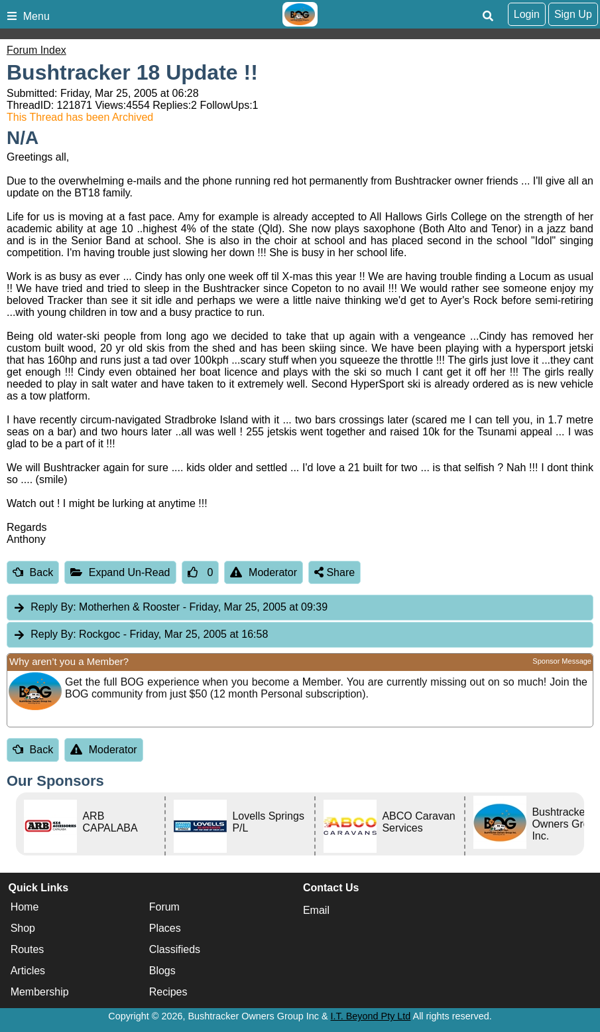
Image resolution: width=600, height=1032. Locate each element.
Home (25, 907)
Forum (164, 907)
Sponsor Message (561, 661)
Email (316, 910)
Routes (27, 949)
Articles (28, 970)
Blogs (162, 970)
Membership (40, 991)
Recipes (168, 991)
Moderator (263, 572)
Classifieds (174, 949)
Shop (23, 928)
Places (165, 928)
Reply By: (53, 607)
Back (33, 572)
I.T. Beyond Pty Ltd (371, 1016)
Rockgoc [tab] (140, 635)
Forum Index (36, 50)
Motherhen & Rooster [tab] (170, 608)
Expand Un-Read (120, 572)
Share (334, 572)
